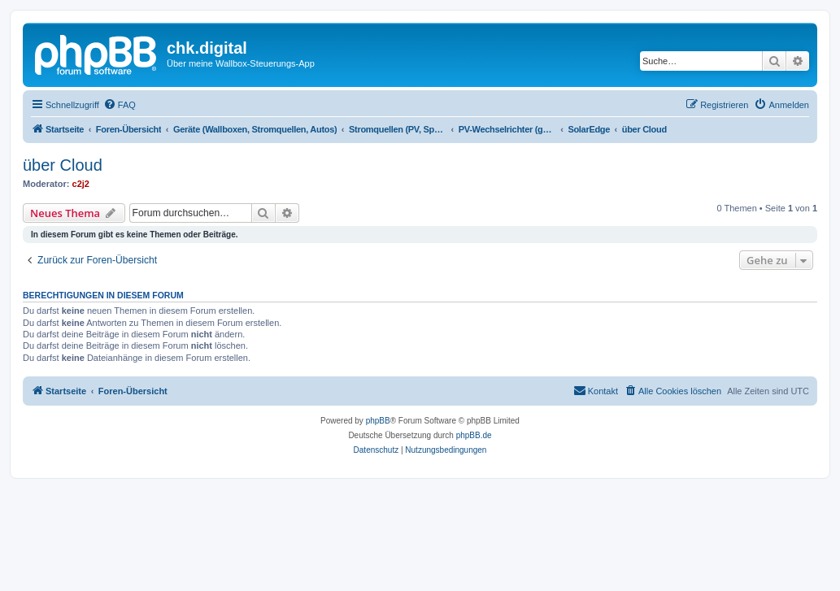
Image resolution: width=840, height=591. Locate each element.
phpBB (378, 420)
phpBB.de (474, 435)
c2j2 (80, 184)
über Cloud (62, 165)
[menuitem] (119, 105)
